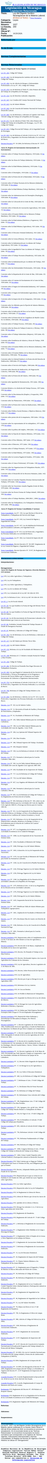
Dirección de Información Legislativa (27, 1459)
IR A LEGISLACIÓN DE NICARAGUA (25, 5)
